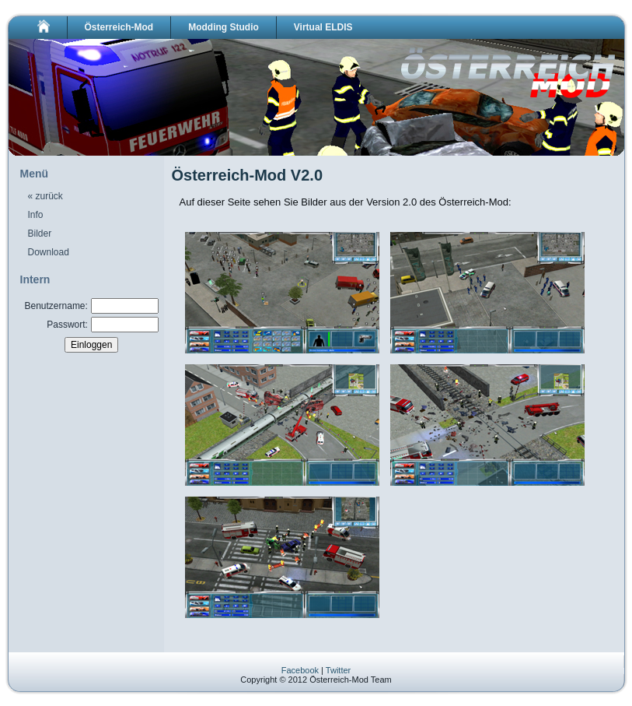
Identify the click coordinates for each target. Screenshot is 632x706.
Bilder (40, 233)
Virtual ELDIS (323, 27)
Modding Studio (223, 27)
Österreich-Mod (119, 27)
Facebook (300, 670)
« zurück (45, 196)
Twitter (338, 670)
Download (48, 252)
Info (36, 214)
